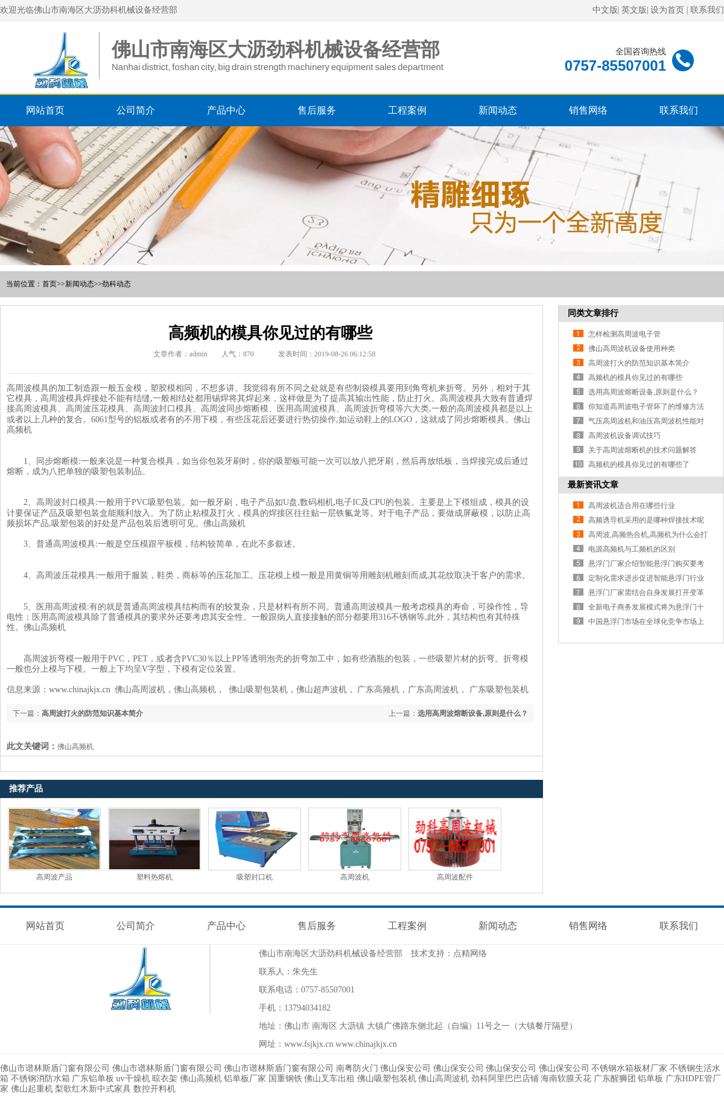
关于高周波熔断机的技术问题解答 (642, 450)
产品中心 (226, 110)
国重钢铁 (285, 1078)
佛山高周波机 (140, 689)
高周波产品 (54, 877)
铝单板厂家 (245, 1078)
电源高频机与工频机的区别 (631, 549)
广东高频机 (378, 689)
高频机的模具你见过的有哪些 (635, 377)
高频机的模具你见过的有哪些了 (639, 464)
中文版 (605, 9)
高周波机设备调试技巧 (624, 435)
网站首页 (45, 110)
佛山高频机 (224, 523)
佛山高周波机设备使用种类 (631, 348)
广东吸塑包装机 (499, 689)
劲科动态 (116, 284)
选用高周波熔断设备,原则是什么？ (473, 713)
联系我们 (707, 9)
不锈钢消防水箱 (40, 1078)
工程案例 (407, 110)
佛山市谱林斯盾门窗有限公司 (55, 1068)
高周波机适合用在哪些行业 (631, 505)
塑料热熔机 (154, 877)
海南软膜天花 (566, 1078)
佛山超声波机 (321, 689)
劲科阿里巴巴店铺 (505, 1078)
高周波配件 (455, 877)
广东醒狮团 (615, 1078)
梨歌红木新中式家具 (93, 1088)
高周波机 (354, 877)
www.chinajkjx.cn (366, 1044)
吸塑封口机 (255, 877)
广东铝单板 (93, 1078)
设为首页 (667, 9)
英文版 (634, 9)
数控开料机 (154, 1088)
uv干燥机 (133, 1078)
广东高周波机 (433, 689)
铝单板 (650, 1078)
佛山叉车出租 (329, 1078)
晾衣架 (164, 1078)
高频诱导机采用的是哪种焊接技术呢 (646, 520)
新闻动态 (497, 110)
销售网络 (588, 110)
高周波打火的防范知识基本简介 (92, 713)
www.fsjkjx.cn (309, 1044)
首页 (49, 284)
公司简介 (135, 110)
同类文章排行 (593, 313)
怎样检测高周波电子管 (624, 334)
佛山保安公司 (405, 1068)
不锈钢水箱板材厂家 (629, 1068)
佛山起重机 (32, 1088)
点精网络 (470, 953)
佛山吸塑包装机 (258, 689)
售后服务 (316, 110)
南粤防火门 (357, 1068)
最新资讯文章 (593, 484)
